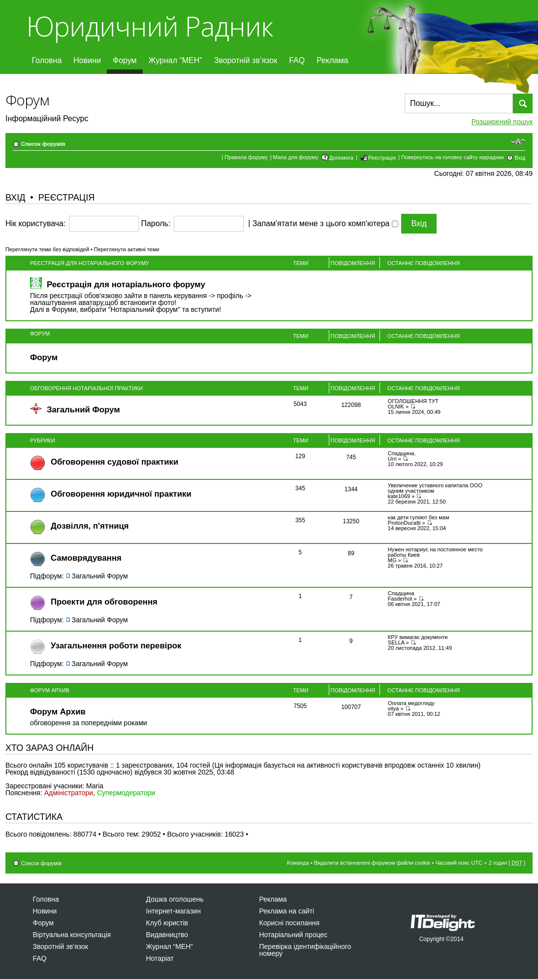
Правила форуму (245, 157)
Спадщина (401, 593)
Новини (87, 60)
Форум (125, 60)
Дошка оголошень (175, 899)
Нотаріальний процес (293, 935)
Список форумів (43, 144)
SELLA (396, 642)
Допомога (341, 158)
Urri (392, 459)
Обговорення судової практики (114, 462)
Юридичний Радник (149, 25)
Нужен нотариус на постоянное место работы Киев (435, 552)
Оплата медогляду (411, 703)
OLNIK (396, 406)
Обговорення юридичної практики (121, 494)
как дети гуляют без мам (418, 517)
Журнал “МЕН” (175, 60)
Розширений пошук (502, 121)
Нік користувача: (35, 224)
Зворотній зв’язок (246, 60)
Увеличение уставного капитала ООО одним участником (435, 488)
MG (392, 560)
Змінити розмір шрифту (518, 141)
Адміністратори (68, 793)
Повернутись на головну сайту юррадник (452, 157)
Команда (298, 863)
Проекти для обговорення (104, 602)
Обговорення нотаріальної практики (86, 388)
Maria (94, 786)
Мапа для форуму (295, 157)
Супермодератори (126, 793)
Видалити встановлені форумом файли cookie (372, 863)
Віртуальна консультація (72, 935)
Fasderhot (400, 599)
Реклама (332, 60)
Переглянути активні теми (126, 249)
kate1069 (399, 496)
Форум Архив (49, 690)
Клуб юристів (167, 923)
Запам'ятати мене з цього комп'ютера (325, 224)
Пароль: (155, 224)
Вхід (519, 158)
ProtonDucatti (404, 523)
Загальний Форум (83, 409)
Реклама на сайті (287, 911)
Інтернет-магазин (173, 911)
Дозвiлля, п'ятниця (90, 526)
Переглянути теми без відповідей (47, 249)
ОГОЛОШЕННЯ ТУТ (413, 401)
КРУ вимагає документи (418, 637)
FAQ (297, 60)
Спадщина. (402, 453)
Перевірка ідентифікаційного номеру (305, 950)
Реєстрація (382, 158)
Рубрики (42, 440)
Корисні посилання (289, 923)
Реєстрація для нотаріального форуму (89, 263)
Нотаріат (160, 958)
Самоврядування (86, 558)
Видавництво (167, 935)
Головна (47, 60)
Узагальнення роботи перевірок (116, 645)
